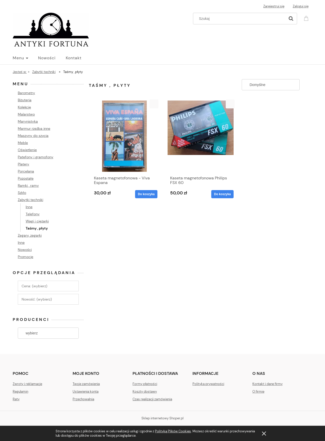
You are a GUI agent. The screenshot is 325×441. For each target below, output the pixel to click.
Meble (23, 142)
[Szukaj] (291, 18)
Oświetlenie (27, 150)
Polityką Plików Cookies (173, 431)
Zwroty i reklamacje (27, 384)
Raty (16, 399)
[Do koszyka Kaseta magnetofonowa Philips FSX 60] (222, 194)
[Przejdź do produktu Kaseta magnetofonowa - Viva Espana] (124, 136)
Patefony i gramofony (35, 157)
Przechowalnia (83, 399)
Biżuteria (24, 100)
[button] (154, 103)
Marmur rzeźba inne (34, 128)
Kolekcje (24, 107)
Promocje (25, 256)
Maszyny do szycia (33, 135)
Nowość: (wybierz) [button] (37, 299)
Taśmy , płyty (37, 228)
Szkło (22, 192)
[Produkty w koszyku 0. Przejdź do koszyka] (307, 18)
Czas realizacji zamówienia (152, 399)
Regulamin (20, 391)
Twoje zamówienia (86, 384)
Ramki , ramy (28, 185)
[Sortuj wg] (271, 84)
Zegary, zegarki (30, 235)
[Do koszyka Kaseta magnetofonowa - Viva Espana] (146, 194)
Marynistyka (28, 121)
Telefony (33, 214)
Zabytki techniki (30, 199)
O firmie (258, 391)
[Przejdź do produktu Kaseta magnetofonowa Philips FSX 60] (201, 136)
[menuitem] (25, 58)
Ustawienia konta (86, 391)
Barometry (26, 93)
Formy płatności (145, 384)
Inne (29, 207)
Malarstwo (26, 114)
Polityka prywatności (208, 384)
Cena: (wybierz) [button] (34, 286)
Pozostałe (26, 178)
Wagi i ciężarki (37, 221)
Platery (23, 164)
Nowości (25, 249)
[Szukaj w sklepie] (240, 18)
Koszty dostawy (145, 391)
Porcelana (26, 171)
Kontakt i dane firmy (267, 384)
